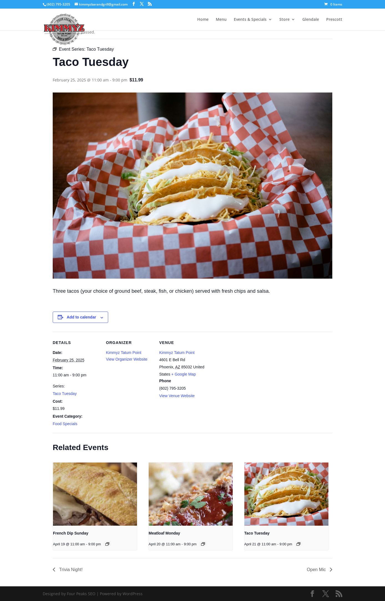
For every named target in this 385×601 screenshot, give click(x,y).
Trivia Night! (70, 569)
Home (203, 19)
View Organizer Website (127, 359)
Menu (221, 19)
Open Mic (317, 569)
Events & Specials (250, 19)
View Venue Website (177, 396)
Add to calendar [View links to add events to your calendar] (81, 317)
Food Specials (65, 424)
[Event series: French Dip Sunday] (107, 544)
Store (284, 19)
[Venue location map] (241, 370)
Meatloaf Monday (164, 533)
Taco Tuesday (65, 393)
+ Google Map (183, 374)
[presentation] (95, 494)
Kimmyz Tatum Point (123, 352)
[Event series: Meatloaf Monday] (203, 544)
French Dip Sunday (70, 533)
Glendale (310, 19)
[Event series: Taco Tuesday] (298, 544)
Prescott (334, 19)
